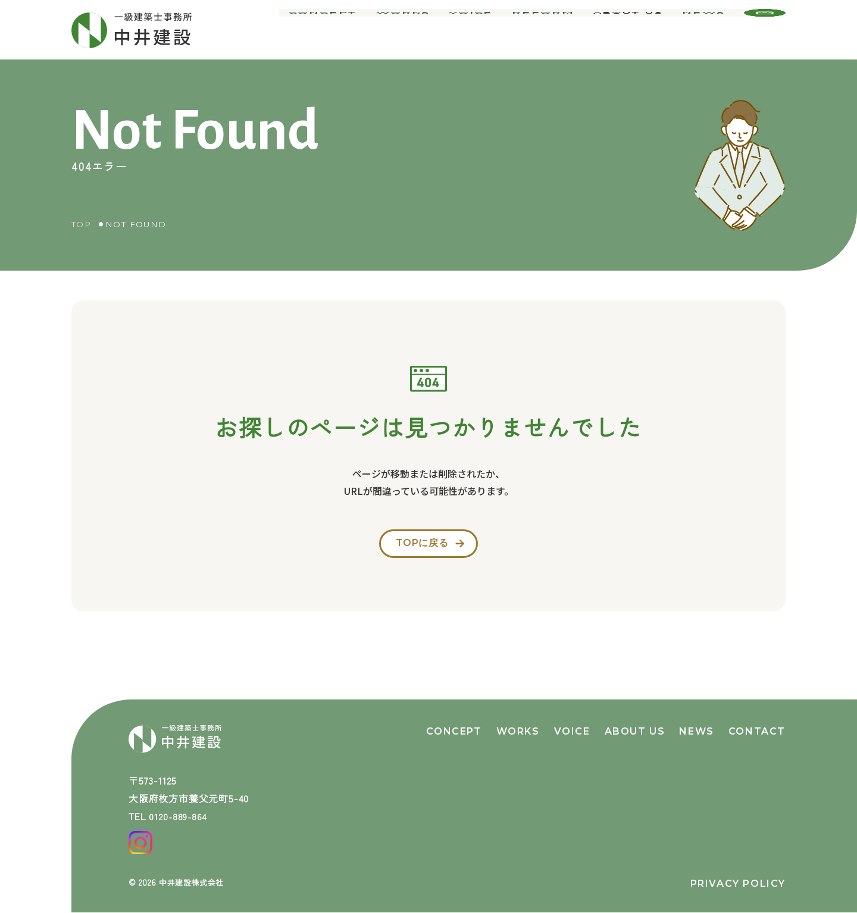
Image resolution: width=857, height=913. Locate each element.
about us (630, 29)
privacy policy (738, 883)
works (418, 29)
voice (482, 29)
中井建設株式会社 (194, 882)
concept (343, 29)
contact (757, 721)
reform (550, 29)
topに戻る (420, 547)
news (705, 29)
